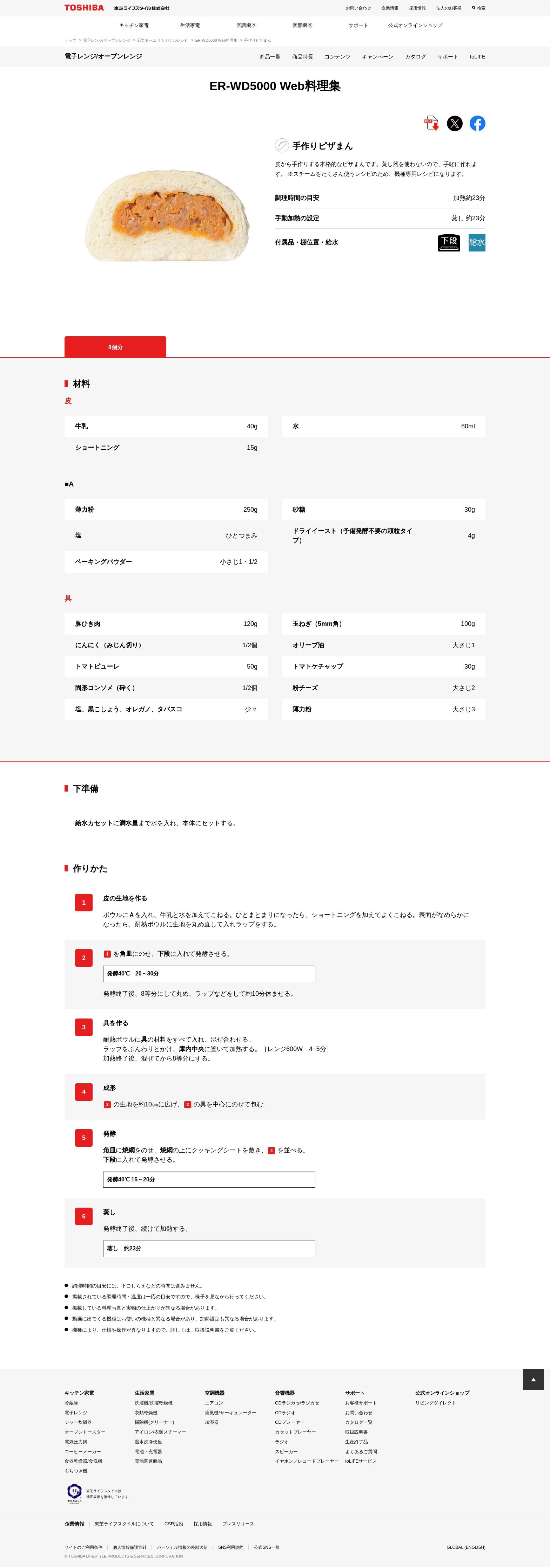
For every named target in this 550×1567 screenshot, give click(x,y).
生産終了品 (356, 1441)
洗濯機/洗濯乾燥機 (154, 1403)
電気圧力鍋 (76, 1441)
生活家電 (190, 25)
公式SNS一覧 (267, 1547)
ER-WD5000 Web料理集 (216, 40)
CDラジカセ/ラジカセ (297, 1403)
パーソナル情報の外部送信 (182, 1547)
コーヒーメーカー (83, 1451)
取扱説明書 (356, 1432)
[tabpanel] (275, 559)
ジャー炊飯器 (78, 1422)
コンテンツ (337, 57)
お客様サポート (361, 1403)
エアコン (214, 1403)
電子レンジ (76, 1412)
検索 (481, 8)
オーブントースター (85, 1432)
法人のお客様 (449, 8)
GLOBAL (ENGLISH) (465, 1547)
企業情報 (390, 8)
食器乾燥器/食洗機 (83, 1461)
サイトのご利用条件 (83, 1547)
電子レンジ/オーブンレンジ (106, 40)
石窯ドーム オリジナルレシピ (162, 40)
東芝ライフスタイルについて (124, 1523)
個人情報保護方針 (130, 1547)
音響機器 (302, 25)
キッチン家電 (134, 25)
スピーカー (286, 1451)
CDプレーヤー (289, 1422)
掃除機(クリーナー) (154, 1422)
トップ (70, 40)
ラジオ (282, 1441)
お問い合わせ (358, 8)
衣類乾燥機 (146, 1412)
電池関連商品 (148, 1461)
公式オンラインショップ (415, 25)
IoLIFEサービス (361, 1461)
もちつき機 (76, 1470)
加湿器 (212, 1422)
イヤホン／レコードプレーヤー (307, 1461)
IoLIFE (477, 57)
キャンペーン (378, 57)
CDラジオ (285, 1412)
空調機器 (246, 25)
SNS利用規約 (231, 1547)
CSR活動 (174, 1523)
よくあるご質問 (361, 1451)
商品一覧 (270, 57)
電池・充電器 (148, 1451)
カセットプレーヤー (295, 1432)
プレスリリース (238, 1523)
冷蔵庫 (71, 1403)
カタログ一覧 (359, 1422)
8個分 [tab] (115, 347)
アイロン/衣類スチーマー (160, 1432)
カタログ (415, 57)
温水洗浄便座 (148, 1441)
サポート (358, 25)
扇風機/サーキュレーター (230, 1412)
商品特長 (302, 57)
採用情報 (417, 8)
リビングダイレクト (435, 1403)
